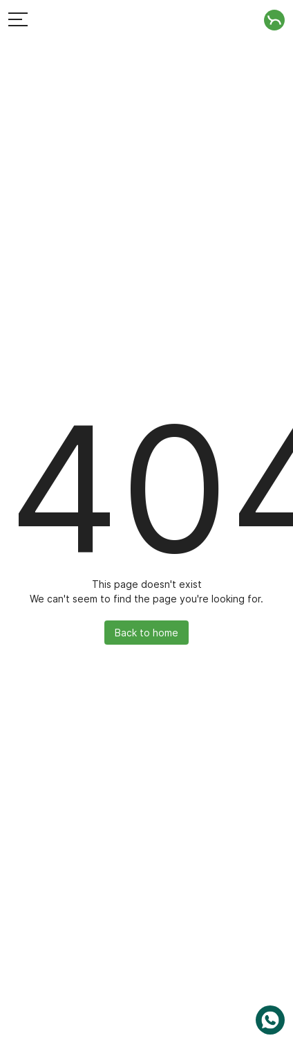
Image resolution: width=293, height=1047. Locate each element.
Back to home (146, 632)
